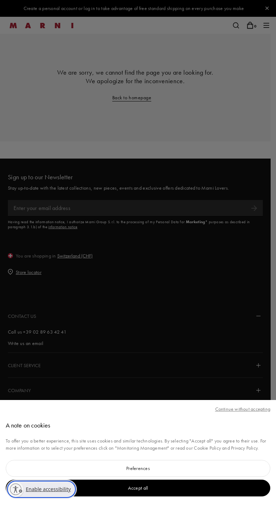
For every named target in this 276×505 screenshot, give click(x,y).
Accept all (138, 488)
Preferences (138, 468)
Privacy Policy (244, 448)
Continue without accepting (242, 409)
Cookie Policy (207, 448)
